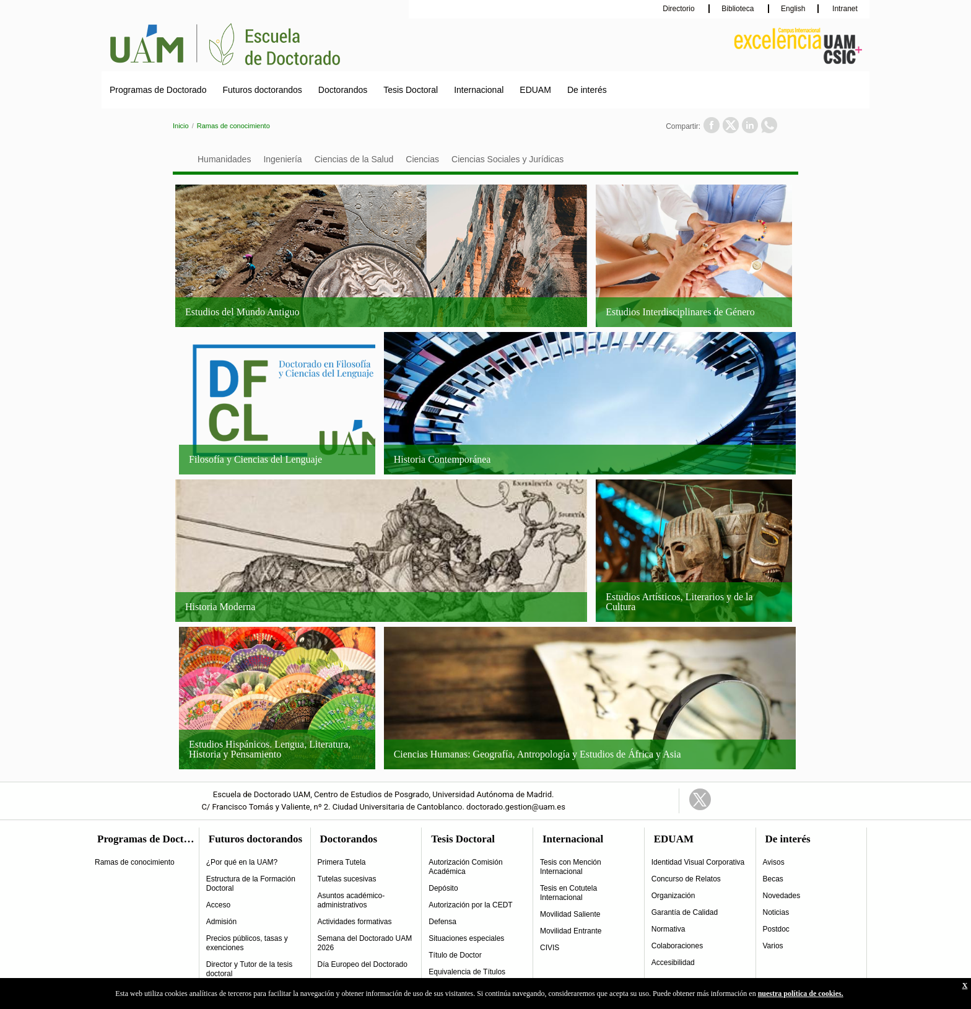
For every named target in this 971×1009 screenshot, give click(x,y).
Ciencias (422, 159)
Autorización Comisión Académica (465, 867)
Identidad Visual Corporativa (698, 862)
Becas (773, 879)
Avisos (774, 862)
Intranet (844, 8)
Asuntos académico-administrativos (351, 900)
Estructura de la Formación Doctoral (250, 884)
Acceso (218, 905)
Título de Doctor (455, 955)
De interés (587, 90)
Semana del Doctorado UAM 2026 (365, 943)
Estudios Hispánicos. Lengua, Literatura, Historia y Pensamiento (270, 749)
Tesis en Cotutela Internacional (568, 893)
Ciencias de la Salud (354, 159)
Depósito (443, 888)
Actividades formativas (355, 921)
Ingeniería (282, 159)
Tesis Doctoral (410, 90)
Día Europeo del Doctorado (362, 964)
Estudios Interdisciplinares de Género (680, 312)
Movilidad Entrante (570, 931)
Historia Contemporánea (442, 459)
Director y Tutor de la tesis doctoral (249, 969)
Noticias (776, 912)
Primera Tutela (342, 862)
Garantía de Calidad (684, 912)
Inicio (181, 125)
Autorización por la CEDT (470, 905)
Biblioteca (738, 8)
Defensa (442, 921)
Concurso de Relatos (686, 879)
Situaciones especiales (466, 938)
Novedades (782, 895)
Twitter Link (700, 799)
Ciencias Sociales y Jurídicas (507, 159)
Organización (673, 895)
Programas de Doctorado (158, 90)
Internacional (478, 90)
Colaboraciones (677, 945)
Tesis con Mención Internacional (570, 867)
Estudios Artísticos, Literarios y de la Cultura (679, 602)
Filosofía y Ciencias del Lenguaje (255, 459)
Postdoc (776, 929)
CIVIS (549, 947)
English (793, 8)
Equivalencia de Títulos (467, 972)
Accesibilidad (673, 962)
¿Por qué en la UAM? (241, 862)
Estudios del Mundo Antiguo (242, 312)
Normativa (668, 929)
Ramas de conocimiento (233, 125)
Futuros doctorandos (262, 90)
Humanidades (224, 159)
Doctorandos (342, 90)
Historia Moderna (220, 606)
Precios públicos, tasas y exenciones (247, 943)
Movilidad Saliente (570, 914)
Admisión (221, 921)
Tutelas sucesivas (347, 879)
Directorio (680, 8)
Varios (773, 945)
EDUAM (535, 90)
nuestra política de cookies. (800, 993)
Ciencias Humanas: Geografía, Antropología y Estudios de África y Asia (537, 754)
